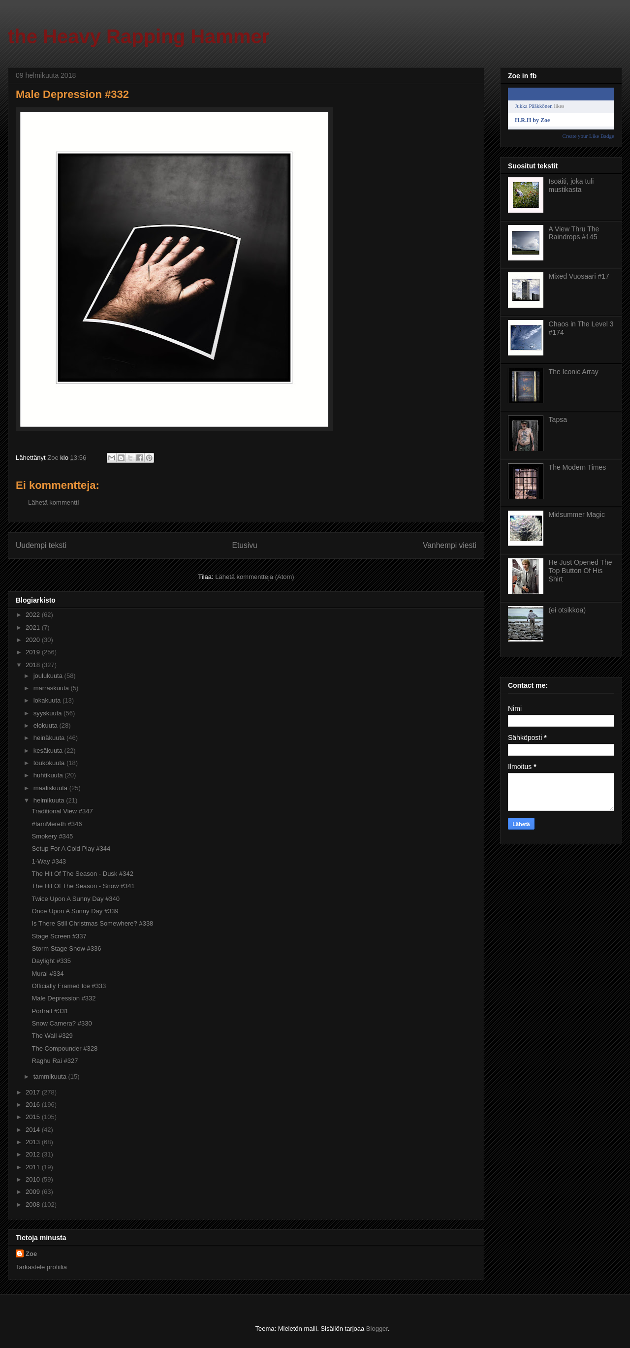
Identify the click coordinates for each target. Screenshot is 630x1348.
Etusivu (244, 545)
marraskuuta (52, 688)
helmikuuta (49, 800)
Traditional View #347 (62, 811)
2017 (34, 1092)
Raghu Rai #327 (55, 1060)
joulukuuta (48, 675)
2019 (34, 652)
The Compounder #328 (64, 1048)
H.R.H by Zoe (532, 120)
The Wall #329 (52, 1035)
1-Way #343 (49, 861)
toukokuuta (49, 763)
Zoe (31, 1253)
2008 (34, 1204)
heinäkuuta (49, 737)
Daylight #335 (51, 960)
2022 (34, 614)
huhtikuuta (49, 775)
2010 (34, 1179)
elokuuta (46, 725)
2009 (34, 1191)
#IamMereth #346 (57, 824)
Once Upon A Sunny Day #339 (75, 911)
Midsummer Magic (577, 514)
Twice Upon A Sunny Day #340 (76, 898)
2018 (34, 665)
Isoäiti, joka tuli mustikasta (571, 185)
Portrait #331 (50, 1011)
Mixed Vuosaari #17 (579, 276)
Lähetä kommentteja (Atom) (254, 576)
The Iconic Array (573, 372)
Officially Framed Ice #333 (69, 986)
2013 (34, 1142)
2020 (34, 639)
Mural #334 (47, 973)
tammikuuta (50, 1076)
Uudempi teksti (41, 545)
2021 (34, 627)
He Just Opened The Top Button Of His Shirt (580, 570)
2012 (34, 1154)
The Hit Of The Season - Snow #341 (83, 886)
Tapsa (558, 419)
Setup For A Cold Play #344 (71, 848)
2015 (34, 1117)
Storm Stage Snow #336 (66, 948)
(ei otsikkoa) (567, 610)
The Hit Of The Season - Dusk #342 (82, 873)
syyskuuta (48, 713)
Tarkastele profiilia (41, 1267)
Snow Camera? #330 (62, 1023)
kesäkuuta (48, 750)
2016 (34, 1104)
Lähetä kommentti (53, 502)
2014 (34, 1129)
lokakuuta (48, 700)
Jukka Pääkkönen (534, 106)
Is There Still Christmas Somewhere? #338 (92, 923)
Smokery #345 (52, 836)
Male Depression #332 (63, 998)
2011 (34, 1167)
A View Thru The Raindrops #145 (574, 233)
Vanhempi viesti (449, 545)
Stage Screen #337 (59, 936)
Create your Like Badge (588, 136)
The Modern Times (577, 467)
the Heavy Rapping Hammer (138, 36)
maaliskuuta (51, 788)
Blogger (377, 1328)
